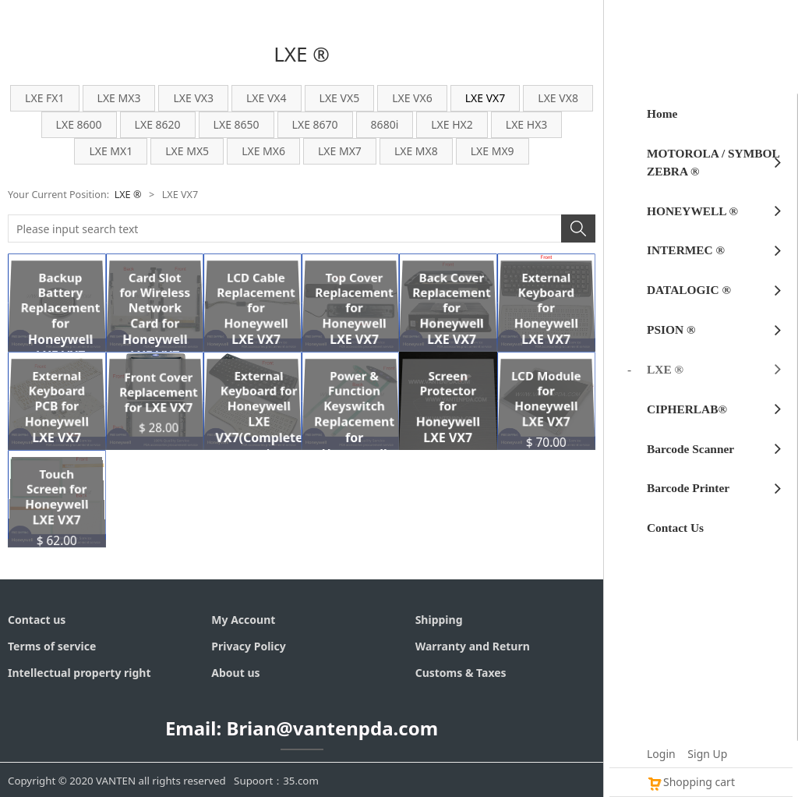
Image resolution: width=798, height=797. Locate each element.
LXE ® (128, 194)
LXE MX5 (187, 150)
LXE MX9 (492, 150)
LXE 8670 (315, 124)
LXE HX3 (527, 124)
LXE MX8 (416, 150)
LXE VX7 (485, 97)
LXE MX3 (119, 97)
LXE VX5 (340, 97)
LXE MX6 (263, 150)
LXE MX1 (110, 150)
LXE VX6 (412, 97)
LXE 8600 (79, 124)
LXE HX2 (452, 124)
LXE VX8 (558, 97)
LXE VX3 (193, 97)
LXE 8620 (158, 124)
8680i (385, 124)
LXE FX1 (44, 97)
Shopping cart (691, 781)
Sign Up (707, 753)
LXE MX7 (340, 150)
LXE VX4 (266, 97)
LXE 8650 (237, 124)
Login (661, 753)
